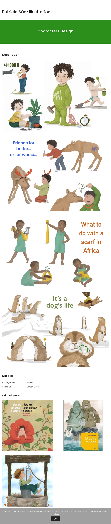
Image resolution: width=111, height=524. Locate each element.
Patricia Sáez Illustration (26, 12)
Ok (55, 518)
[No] (107, 515)
